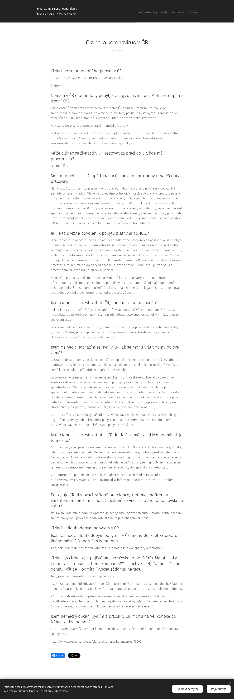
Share (57, 655)
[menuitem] (181, 11)
